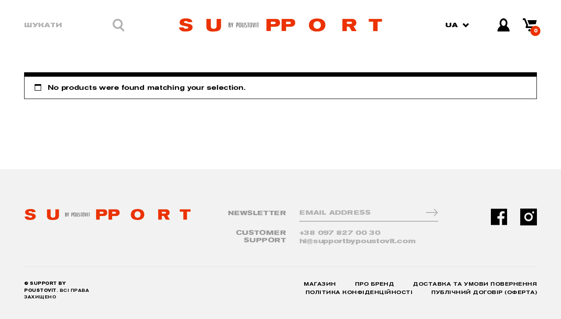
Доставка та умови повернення (475, 284)
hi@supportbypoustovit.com (357, 241)
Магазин (320, 284)
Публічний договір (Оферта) (484, 292)
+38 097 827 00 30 (339, 233)
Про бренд (374, 284)
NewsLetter (257, 213)
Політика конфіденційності (359, 292)
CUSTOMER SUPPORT (261, 236)
